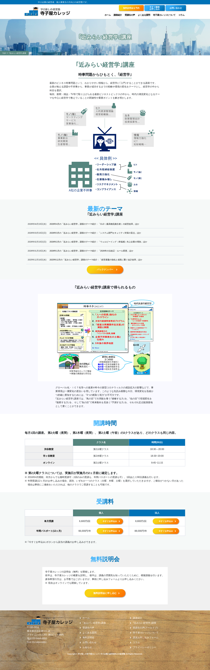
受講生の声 (130, 15)
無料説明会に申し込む (105, 593)
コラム (181, 15)
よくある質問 (144, 15)
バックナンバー (105, 269)
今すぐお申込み (110, 521)
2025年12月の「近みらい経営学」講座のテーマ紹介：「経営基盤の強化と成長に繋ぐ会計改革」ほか (96, 259)
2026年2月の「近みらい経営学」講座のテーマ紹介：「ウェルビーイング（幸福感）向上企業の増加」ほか (98, 242)
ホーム (108, 15)
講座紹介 (118, 15)
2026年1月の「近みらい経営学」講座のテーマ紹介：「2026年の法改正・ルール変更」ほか (91, 251)
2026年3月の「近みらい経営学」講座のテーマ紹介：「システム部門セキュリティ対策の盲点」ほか (95, 233)
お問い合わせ (90, 642)
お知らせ (87, 647)
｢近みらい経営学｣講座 (144, 623)
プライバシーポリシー (144, 647)
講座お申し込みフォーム (146, 637)
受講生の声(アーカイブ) (145, 628)
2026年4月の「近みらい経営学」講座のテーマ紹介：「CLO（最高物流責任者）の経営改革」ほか (94, 224)
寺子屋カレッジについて (164, 15)
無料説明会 (88, 637)
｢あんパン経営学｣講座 (94, 623)
